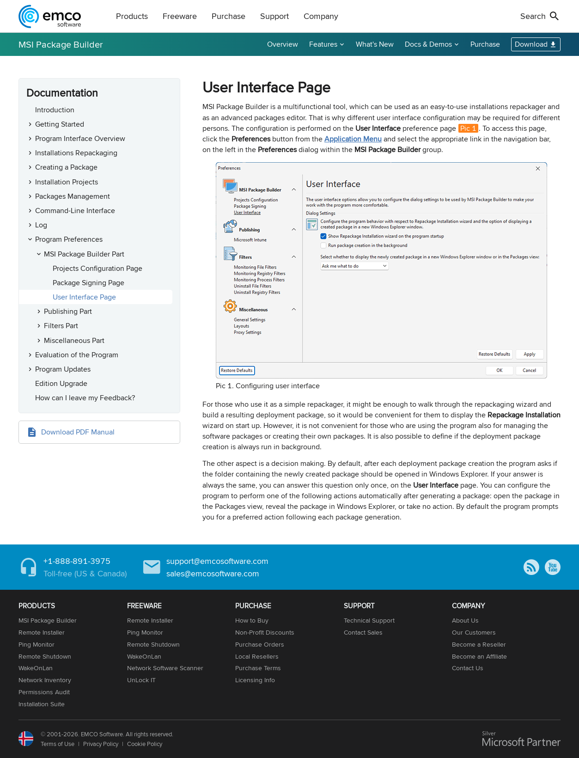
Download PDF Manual (78, 432)
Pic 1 (468, 128)
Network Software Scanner (165, 667)
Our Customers (474, 632)
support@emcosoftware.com (217, 561)
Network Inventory (44, 680)
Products (132, 16)
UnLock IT (141, 680)
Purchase (228, 16)
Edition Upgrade (61, 383)
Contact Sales (363, 632)
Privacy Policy (100, 744)
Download (531, 44)
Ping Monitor (36, 644)
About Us (465, 620)
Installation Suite (41, 704)
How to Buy (251, 620)
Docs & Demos (428, 44)
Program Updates (63, 369)
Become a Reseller (479, 644)
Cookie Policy (144, 744)
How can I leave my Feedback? (85, 397)
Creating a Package (66, 167)
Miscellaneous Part (74, 340)
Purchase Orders (259, 644)
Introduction (54, 109)
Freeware (180, 16)
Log (41, 225)
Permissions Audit (44, 692)
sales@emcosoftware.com (212, 573)
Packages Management (72, 196)
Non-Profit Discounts (264, 632)
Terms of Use (57, 744)
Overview (282, 44)
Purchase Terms (258, 667)
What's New (375, 44)
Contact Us (467, 667)
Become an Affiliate (479, 656)
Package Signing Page (88, 282)
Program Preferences (69, 239)
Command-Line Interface (75, 210)
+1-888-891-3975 (76, 561)
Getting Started (59, 124)
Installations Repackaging (76, 152)
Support (274, 16)
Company (321, 16)
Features (323, 44)
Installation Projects (66, 182)
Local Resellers (257, 656)
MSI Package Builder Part (84, 254)
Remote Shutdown (44, 656)
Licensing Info (255, 680)
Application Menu (353, 139)
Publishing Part (68, 311)
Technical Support (369, 620)
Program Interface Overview (80, 138)
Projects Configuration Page (97, 268)
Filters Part (61, 325)
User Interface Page (84, 297)
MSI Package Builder (60, 44)
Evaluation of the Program (76, 354)
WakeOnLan (35, 667)
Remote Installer (41, 632)
